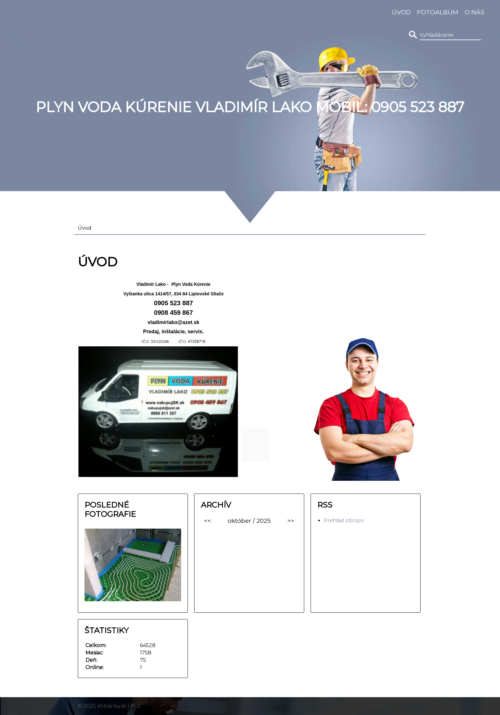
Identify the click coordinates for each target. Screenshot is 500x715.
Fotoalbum (437, 12)
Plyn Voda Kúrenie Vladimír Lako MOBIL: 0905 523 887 (250, 107)
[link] (154, 283)
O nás (474, 12)
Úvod (401, 12)
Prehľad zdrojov (344, 520)
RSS (135, 706)
